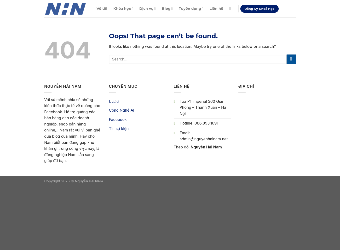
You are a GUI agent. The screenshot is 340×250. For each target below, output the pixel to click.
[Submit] (291, 59)
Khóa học (123, 8)
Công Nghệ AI (121, 110)
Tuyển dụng (191, 8)
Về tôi (102, 8)
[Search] (231, 9)
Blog (167, 8)
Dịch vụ (147, 8)
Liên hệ (216, 8)
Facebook (118, 119)
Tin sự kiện (119, 128)
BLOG (114, 101)
